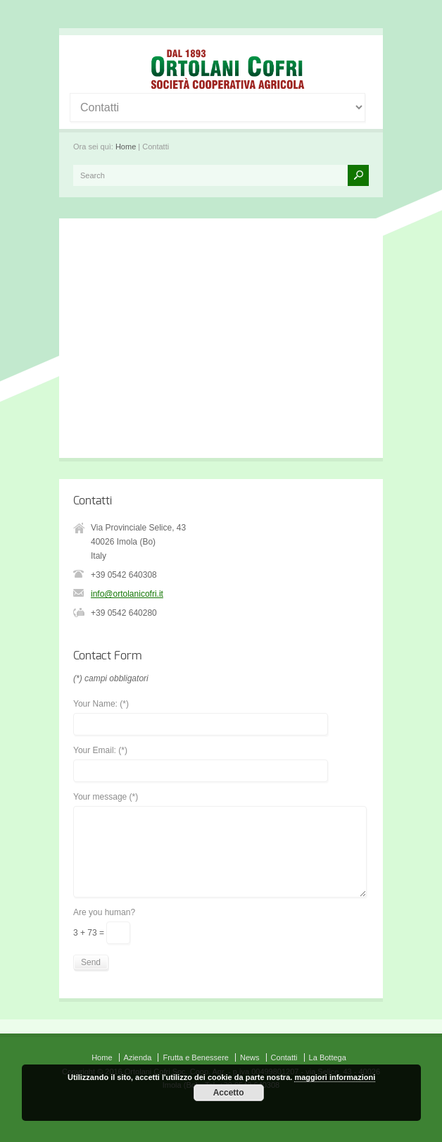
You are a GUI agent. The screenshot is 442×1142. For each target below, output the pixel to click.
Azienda (138, 1057)
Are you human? (104, 912)
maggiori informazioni (334, 1077)
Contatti (284, 1057)
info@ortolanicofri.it (127, 594)
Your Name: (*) (101, 704)
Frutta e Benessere (196, 1057)
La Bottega (327, 1057)
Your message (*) (105, 797)
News (250, 1057)
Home (125, 146)
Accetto (228, 1093)
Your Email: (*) (100, 750)
